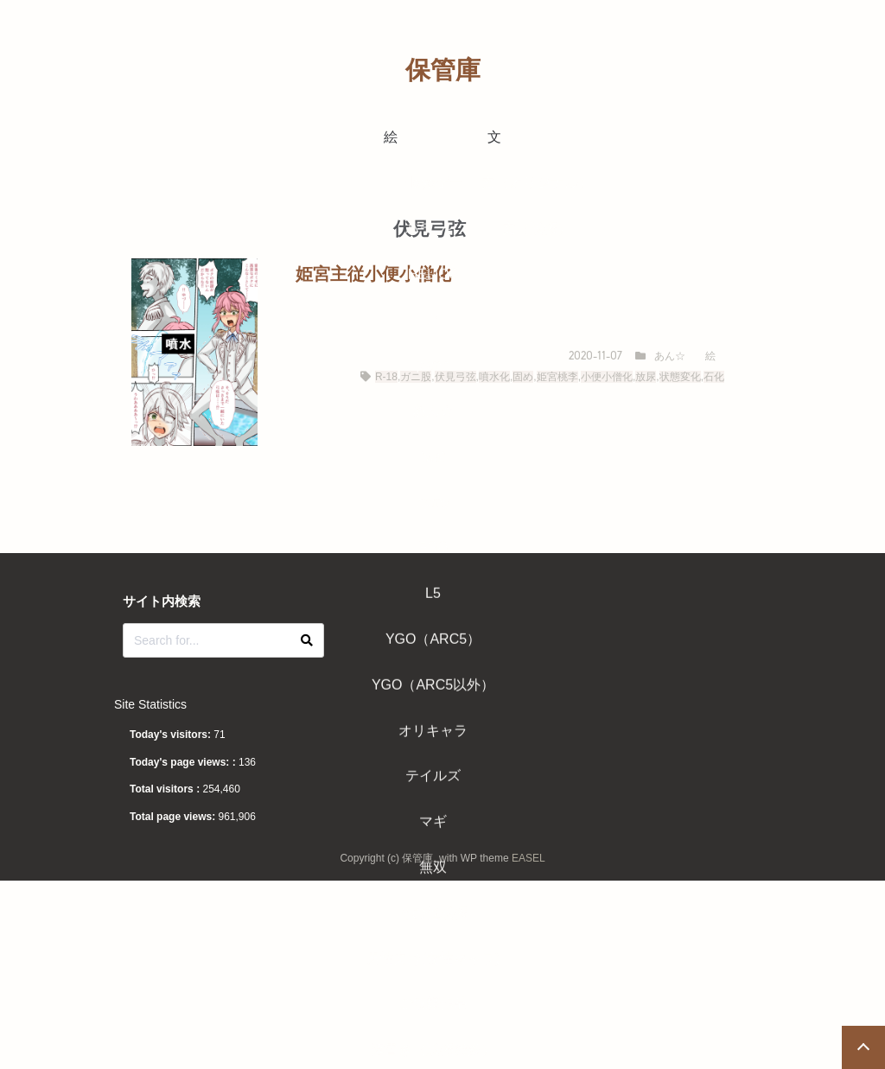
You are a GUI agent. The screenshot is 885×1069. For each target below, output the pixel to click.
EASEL (528, 858)
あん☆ (669, 356)
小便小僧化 (607, 377)
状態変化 (680, 377)
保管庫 (443, 70)
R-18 (386, 377)
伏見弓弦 (455, 377)
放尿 (645, 377)
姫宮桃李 (557, 377)
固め (523, 377)
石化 (714, 377)
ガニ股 (415, 377)
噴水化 (494, 377)
